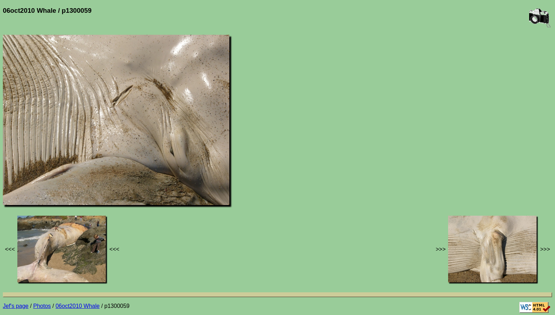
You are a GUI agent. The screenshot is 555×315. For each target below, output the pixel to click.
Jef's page (15, 306)
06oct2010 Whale (78, 306)
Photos (42, 306)
